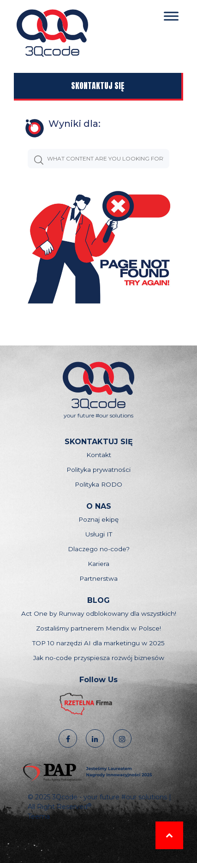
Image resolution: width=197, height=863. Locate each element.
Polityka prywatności (98, 469)
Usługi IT (98, 534)
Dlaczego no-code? (99, 549)
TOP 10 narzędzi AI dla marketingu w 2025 (98, 643)
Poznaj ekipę (98, 519)
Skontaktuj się (97, 85)
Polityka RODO (98, 484)
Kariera (98, 563)
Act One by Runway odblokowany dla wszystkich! (98, 613)
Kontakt (98, 454)
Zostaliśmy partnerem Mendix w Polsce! (98, 628)
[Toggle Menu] (171, 16)
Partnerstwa (98, 578)
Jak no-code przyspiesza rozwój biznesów (98, 657)
